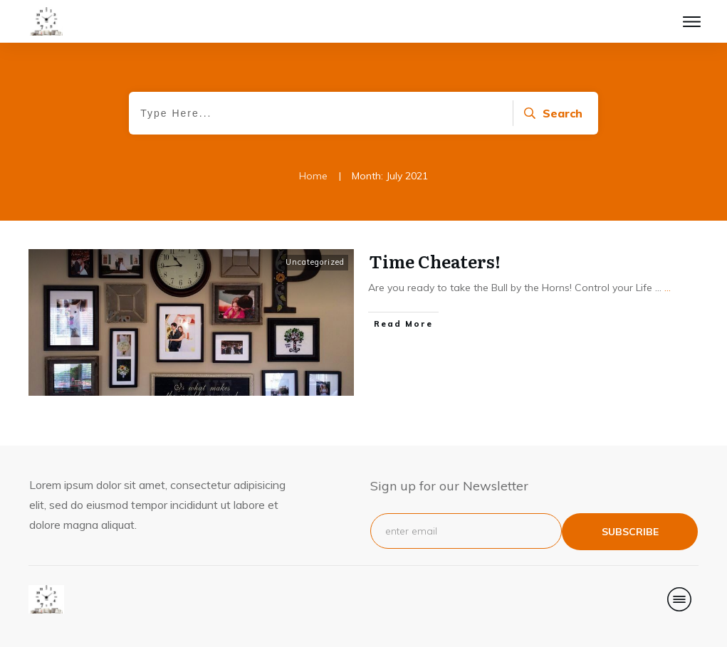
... (667, 287)
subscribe (630, 531)
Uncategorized (315, 262)
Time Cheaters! (435, 260)
